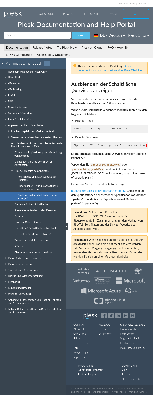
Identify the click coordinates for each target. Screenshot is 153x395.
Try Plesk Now (67, 47)
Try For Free (136, 13)
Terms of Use (81, 343)
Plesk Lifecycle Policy (132, 347)
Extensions (105, 333)
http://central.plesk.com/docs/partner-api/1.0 (98, 190)
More (114, 13)
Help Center (91, 13)
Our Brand (79, 333)
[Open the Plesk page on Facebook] (104, 315)
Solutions (46, 13)
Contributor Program (90, 369)
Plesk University (131, 379)
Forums (126, 374)
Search (81, 35)
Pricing (68, 13)
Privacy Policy (81, 352)
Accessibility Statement (53, 54)
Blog (132, 3)
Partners (123, 3)
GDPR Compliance (19, 54)
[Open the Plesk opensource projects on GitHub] (132, 315)
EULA (76, 338)
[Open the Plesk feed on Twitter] (111, 315)
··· (46, 63)
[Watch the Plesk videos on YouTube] (125, 315)
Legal (76, 347)
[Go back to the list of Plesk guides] (4, 63)
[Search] (37, 35)
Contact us (143, 3)
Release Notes (42, 47)
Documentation (17, 47)
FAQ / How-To (117, 47)
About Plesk (80, 329)
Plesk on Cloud (92, 47)
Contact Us (127, 343)
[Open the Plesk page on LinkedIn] (118, 315)
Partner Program (88, 374)
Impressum (79, 357)
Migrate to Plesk (130, 338)
